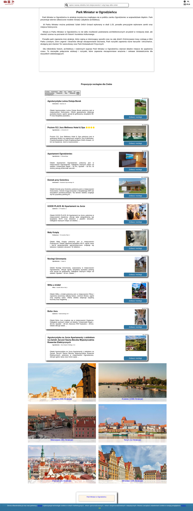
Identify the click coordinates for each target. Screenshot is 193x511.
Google (39, 506)
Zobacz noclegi (135, 117)
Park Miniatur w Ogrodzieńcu (96, 497)
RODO (183, 506)
